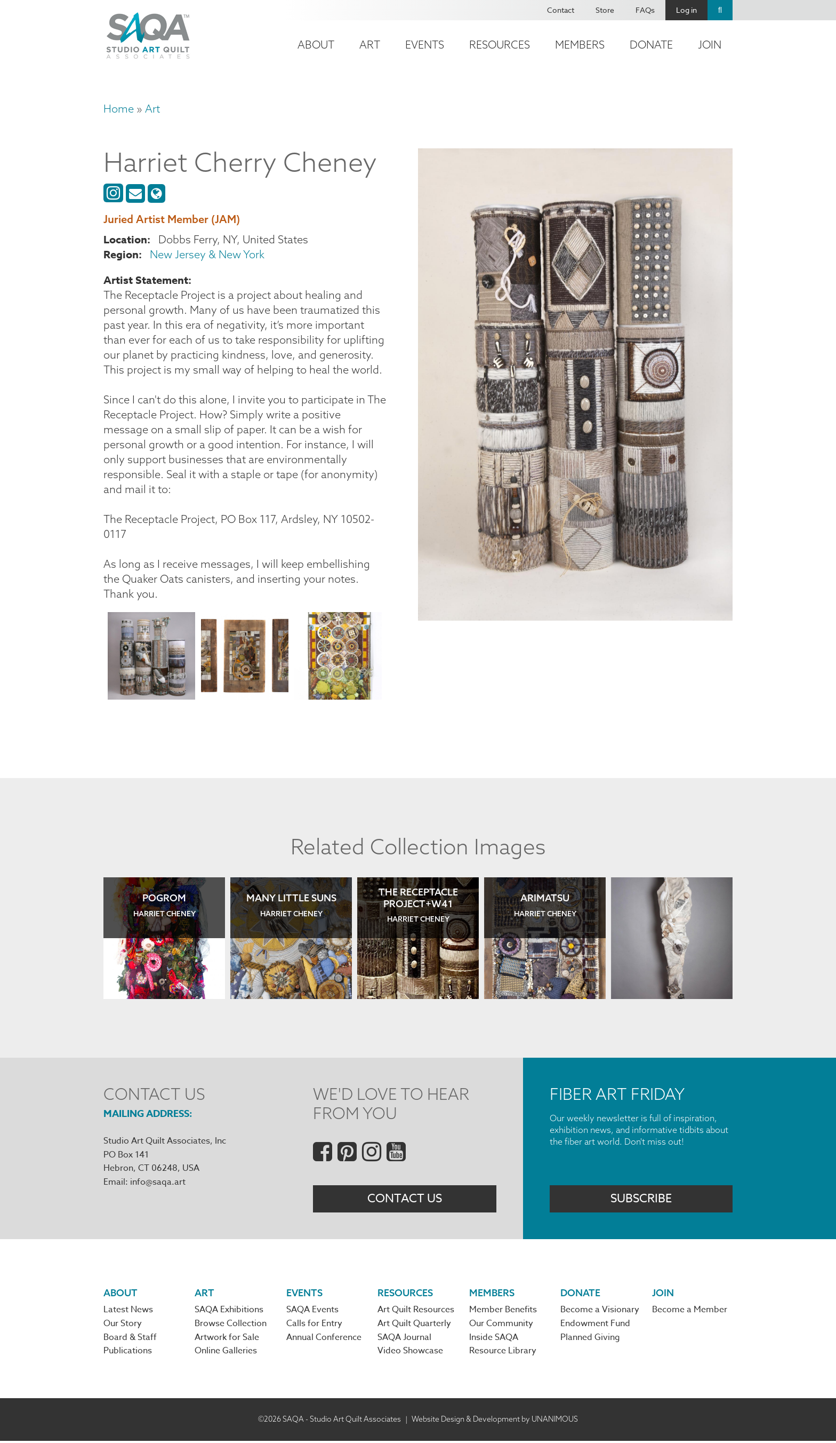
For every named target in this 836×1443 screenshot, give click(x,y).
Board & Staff (130, 1339)
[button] (151, 657)
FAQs (645, 10)
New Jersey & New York (207, 254)
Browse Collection (231, 1325)
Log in (686, 10)
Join (709, 44)
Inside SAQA (493, 1339)
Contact (560, 10)
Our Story (122, 1325)
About (316, 44)
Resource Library (502, 1353)
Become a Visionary (599, 1311)
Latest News (128, 1311)
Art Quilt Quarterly (414, 1325)
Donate (651, 44)
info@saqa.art (158, 1182)
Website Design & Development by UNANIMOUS (495, 1421)
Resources (499, 44)
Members (580, 44)
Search (720, 10)
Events (424, 44)
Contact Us (404, 1199)
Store (605, 10)
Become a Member (689, 1311)
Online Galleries (226, 1353)
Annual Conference (323, 1339)
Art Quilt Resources (415, 1311)
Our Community (501, 1325)
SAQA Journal (404, 1339)
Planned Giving (590, 1339)
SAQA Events (312, 1311)
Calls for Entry (314, 1325)
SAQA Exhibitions (229, 1311)
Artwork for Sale (227, 1339)
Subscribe (641, 1199)
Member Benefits (503, 1311)
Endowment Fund (595, 1325)
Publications (127, 1353)
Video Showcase (410, 1353)
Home (118, 108)
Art (369, 44)
